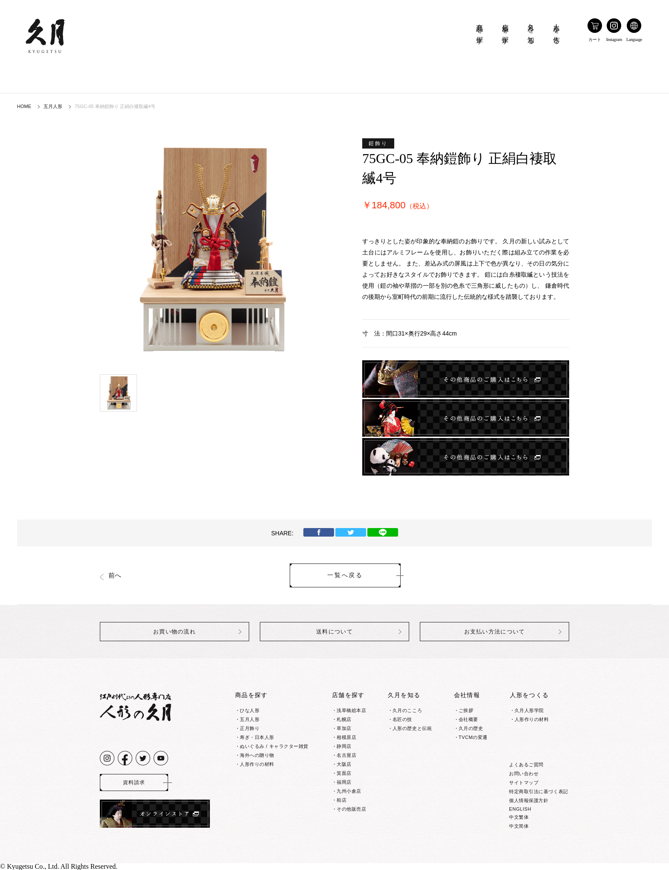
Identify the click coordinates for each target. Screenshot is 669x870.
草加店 (344, 728)
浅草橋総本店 (351, 710)
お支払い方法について (494, 631)
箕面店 (344, 773)
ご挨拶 (466, 710)
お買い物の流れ (174, 631)
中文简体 (519, 826)
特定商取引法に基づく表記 (538, 791)
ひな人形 (249, 710)
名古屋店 (346, 755)
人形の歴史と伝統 (412, 728)
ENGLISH (520, 809)
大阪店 (344, 764)
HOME (24, 106)
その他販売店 (351, 809)
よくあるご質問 (526, 764)
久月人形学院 (529, 710)
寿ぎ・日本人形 (257, 737)
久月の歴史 (471, 728)
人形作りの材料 (257, 764)
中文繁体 (519, 817)
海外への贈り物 (257, 755)
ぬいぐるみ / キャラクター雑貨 (274, 746)
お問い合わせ (523, 773)
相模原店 (346, 737)
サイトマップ (523, 782)
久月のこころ (407, 710)
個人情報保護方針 (528, 800)
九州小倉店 (349, 791)
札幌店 (344, 719)
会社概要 (468, 719)
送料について (334, 631)
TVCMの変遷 (473, 737)
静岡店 (344, 746)
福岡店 (344, 782)
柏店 (341, 800)
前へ (114, 575)
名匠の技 (402, 719)
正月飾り (249, 728)
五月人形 (53, 106)
